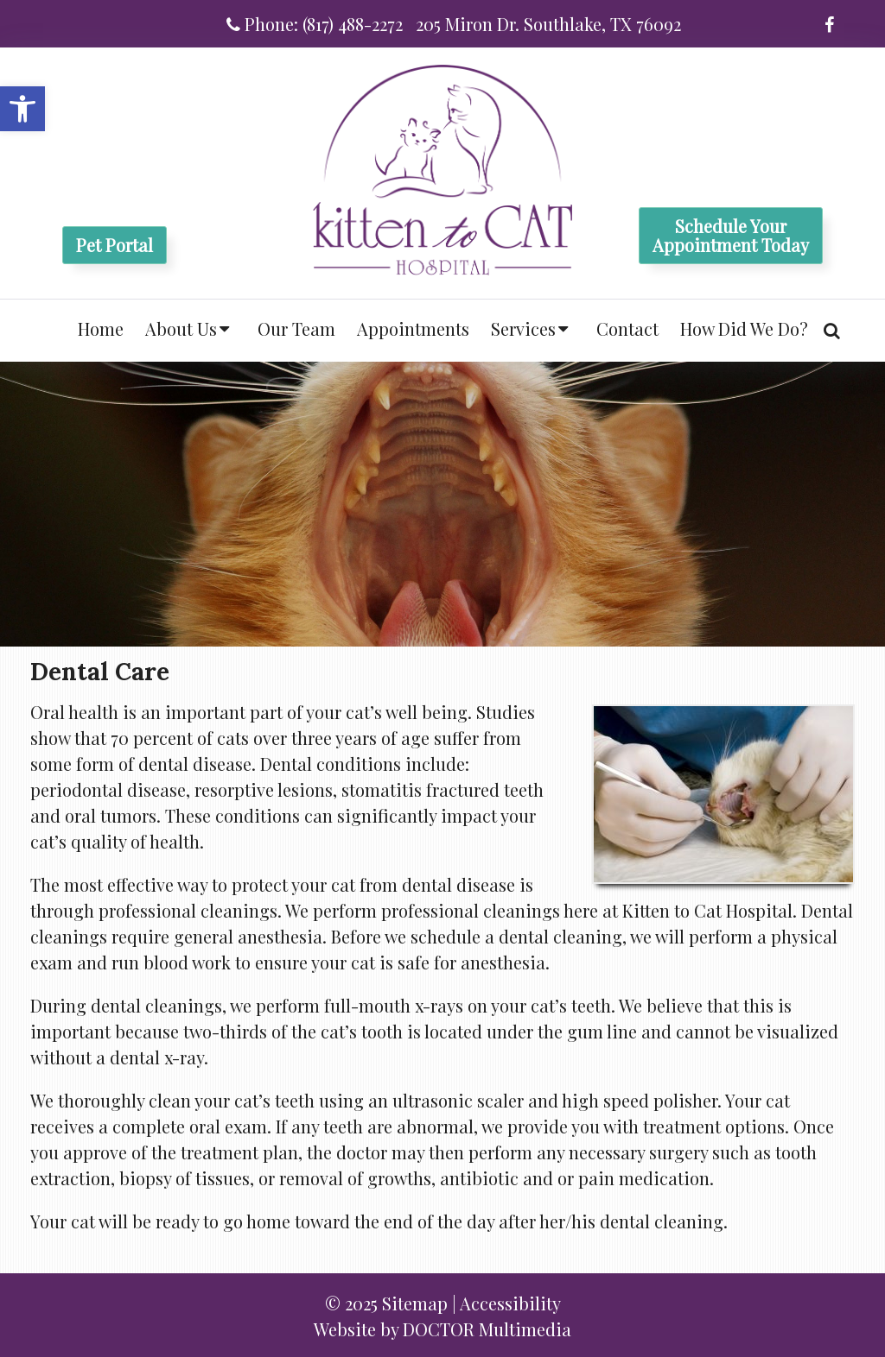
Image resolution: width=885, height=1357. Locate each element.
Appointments (413, 328)
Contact (627, 328)
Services (523, 328)
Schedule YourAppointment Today (731, 235)
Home (101, 328)
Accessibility (510, 1303)
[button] (22, 108)
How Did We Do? (744, 328)
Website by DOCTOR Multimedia (442, 1329)
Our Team (296, 328)
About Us (181, 328)
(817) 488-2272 (352, 23)
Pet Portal (114, 244)
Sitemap (415, 1303)
